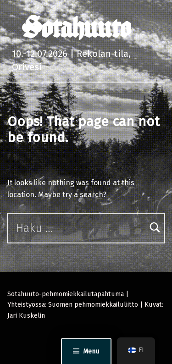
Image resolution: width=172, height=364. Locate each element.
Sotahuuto (76, 27)
